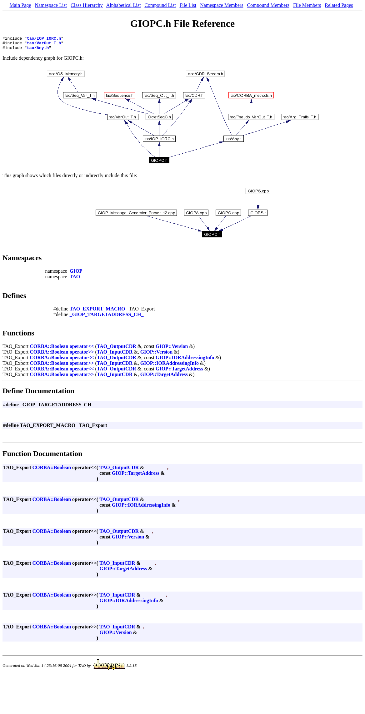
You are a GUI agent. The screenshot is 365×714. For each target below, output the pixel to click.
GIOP (76, 273)
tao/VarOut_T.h (44, 44)
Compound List (160, 5)
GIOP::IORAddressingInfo (185, 360)
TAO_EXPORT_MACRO (97, 311)
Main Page (20, 5)
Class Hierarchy (87, 5)
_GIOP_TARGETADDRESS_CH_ (107, 317)
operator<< (82, 349)
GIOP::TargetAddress (179, 371)
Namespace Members (221, 5)
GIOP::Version (172, 349)
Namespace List (51, 5)
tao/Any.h (38, 50)
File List (187, 5)
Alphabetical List (123, 5)
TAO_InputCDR (114, 354)
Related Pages (339, 5)
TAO (75, 279)
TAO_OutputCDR (116, 349)
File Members (307, 5)
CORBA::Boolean (49, 349)
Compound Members (268, 5)
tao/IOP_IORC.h (44, 39)
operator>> (82, 354)
